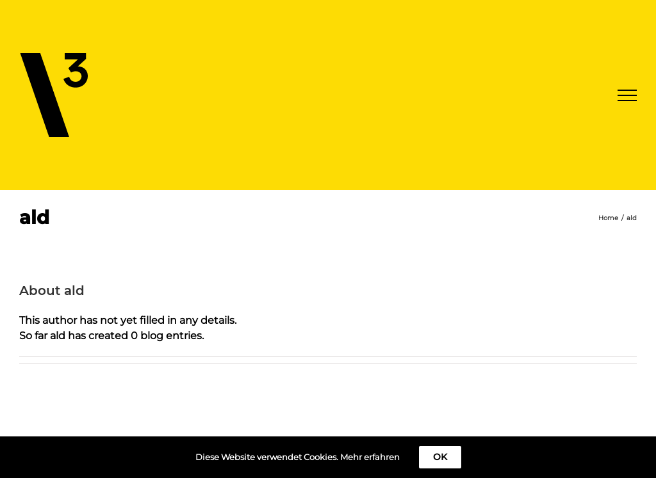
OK (440, 457)
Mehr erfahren (370, 457)
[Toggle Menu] (627, 95)
